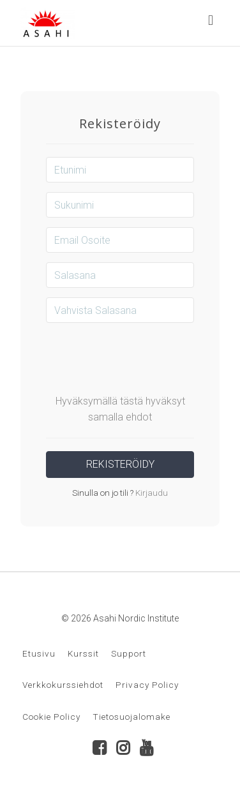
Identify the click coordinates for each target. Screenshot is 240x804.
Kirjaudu (150, 493)
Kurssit (83, 653)
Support (128, 653)
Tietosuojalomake (131, 716)
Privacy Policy (147, 685)
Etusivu (39, 653)
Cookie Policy (51, 716)
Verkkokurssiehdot (62, 685)
